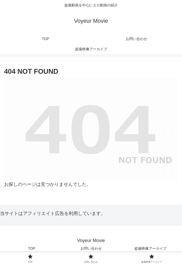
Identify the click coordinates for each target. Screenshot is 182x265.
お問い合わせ (91, 248)
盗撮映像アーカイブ (150, 248)
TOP (31, 248)
